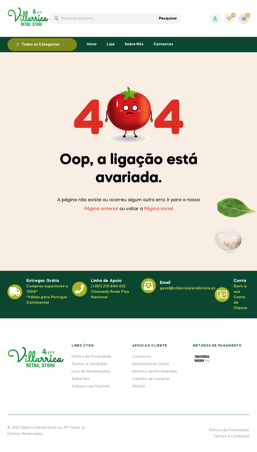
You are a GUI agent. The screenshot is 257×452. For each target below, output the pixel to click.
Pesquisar (168, 18)
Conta (239, 281)
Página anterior (101, 209)
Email (165, 283)
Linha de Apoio (106, 281)
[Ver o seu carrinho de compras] (244, 18)
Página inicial (158, 209)
